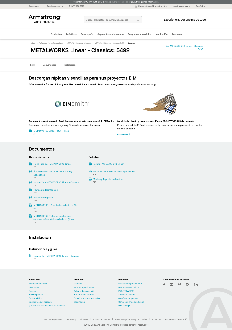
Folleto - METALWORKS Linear (108, 163)
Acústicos (71, 34)
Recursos (177, 34)
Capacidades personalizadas (87, 298)
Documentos (49, 64)
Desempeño (87, 34)
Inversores (34, 287)
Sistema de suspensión (84, 291)
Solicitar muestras (126, 295)
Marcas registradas (53, 319)
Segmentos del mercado (111, 34)
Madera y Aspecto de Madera (108, 179)
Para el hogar (124, 306)
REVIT (32, 64)
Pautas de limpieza (43, 197)
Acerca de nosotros (38, 284)
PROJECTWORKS (126, 291)
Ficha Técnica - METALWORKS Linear (52, 163)
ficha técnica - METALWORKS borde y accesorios (52, 173)
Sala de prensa (36, 295)
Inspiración (161, 34)
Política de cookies (101, 319)
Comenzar (123, 134)
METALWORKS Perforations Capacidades (114, 171)
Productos (56, 34)
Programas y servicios (139, 34)
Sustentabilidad (36, 298)
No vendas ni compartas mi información (170, 319)
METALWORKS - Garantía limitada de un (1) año (55, 207)
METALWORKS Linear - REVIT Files (51, 130)
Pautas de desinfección (45, 189)
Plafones (78, 284)
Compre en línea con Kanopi (131, 302)
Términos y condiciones (77, 319)
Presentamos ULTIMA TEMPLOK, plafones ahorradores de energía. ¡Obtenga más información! (116, 2)
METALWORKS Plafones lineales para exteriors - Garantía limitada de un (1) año (54, 217)
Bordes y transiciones (84, 295)
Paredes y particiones (84, 287)
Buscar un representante (130, 284)
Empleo (32, 291)
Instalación (69, 64)
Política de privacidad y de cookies (131, 319)
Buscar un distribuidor (128, 287)
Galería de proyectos (128, 298)
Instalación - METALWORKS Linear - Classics (56, 182)
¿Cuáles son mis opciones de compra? (47, 306)
